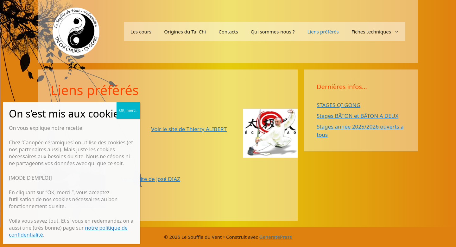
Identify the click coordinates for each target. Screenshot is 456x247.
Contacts (228, 31)
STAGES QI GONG (338, 105)
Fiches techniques (378, 31)
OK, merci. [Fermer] (128, 110)
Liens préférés (323, 31)
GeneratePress (275, 237)
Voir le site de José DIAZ (150, 179)
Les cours (140, 31)
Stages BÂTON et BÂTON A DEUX (357, 115)
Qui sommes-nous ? (273, 31)
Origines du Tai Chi (185, 31)
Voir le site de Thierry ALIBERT (189, 129)
